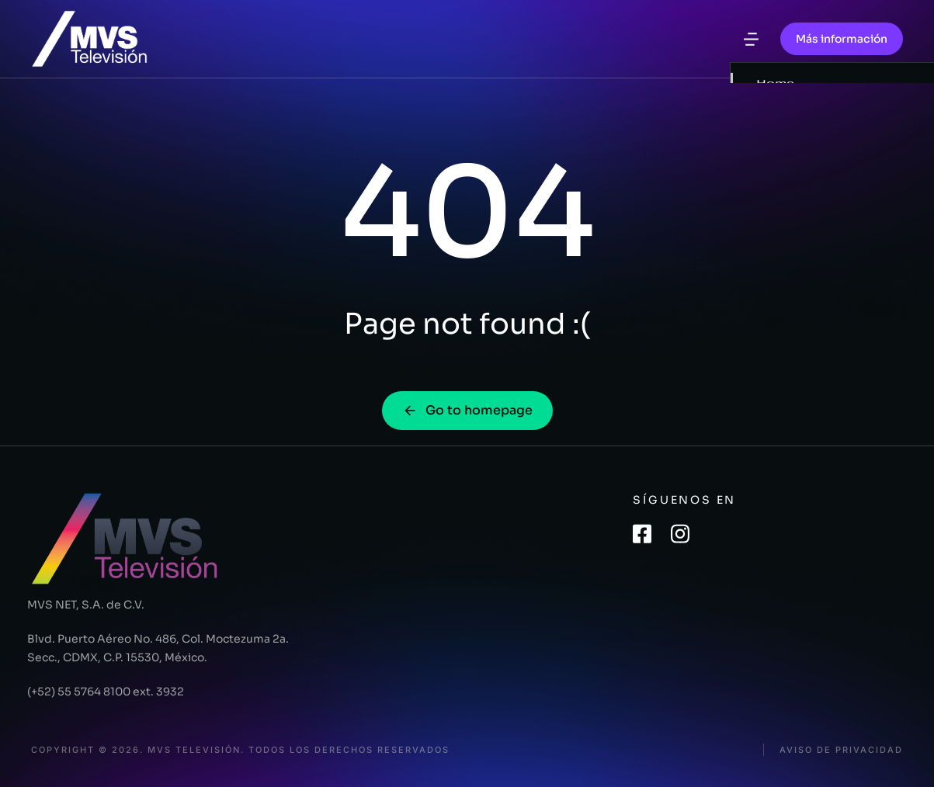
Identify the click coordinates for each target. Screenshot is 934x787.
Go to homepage (467, 410)
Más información (841, 39)
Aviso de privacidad (841, 750)
